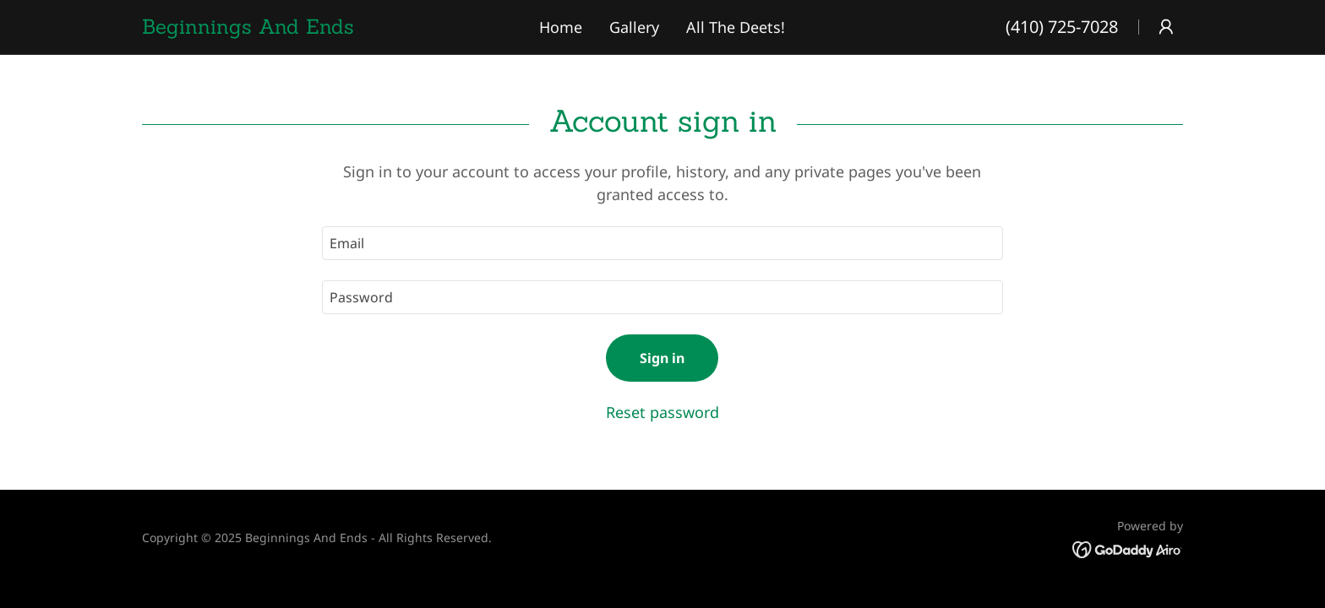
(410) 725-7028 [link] (1062, 26)
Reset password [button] (662, 412)
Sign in (662, 358)
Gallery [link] (634, 27)
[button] (1166, 27)
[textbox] (662, 243)
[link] (298, 28)
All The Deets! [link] (735, 27)
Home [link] (560, 27)
